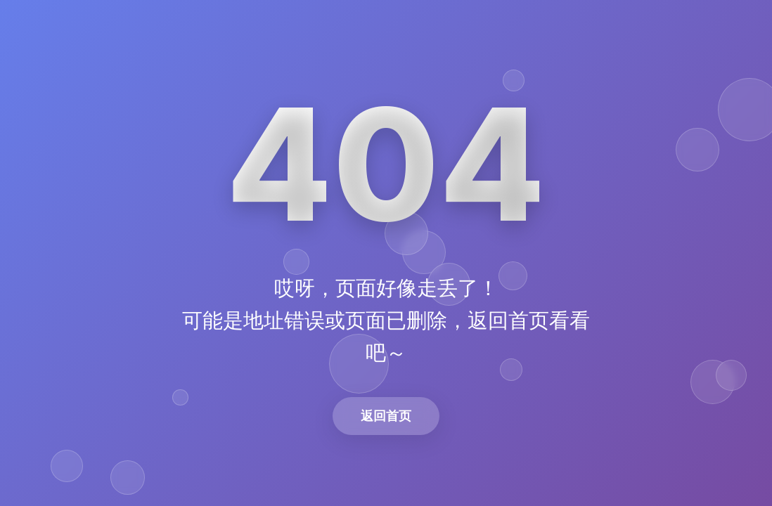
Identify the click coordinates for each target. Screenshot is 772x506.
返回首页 (386, 415)
